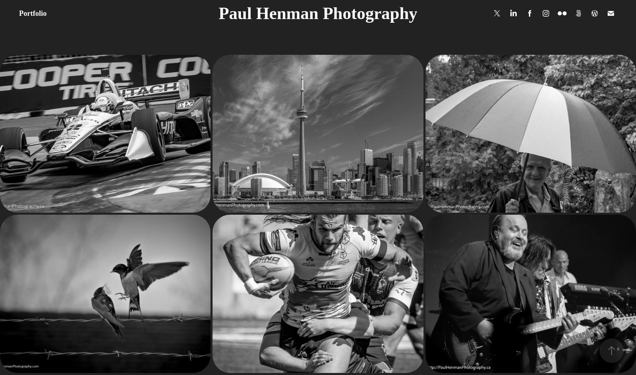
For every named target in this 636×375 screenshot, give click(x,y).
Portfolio (33, 13)
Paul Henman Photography (318, 13)
